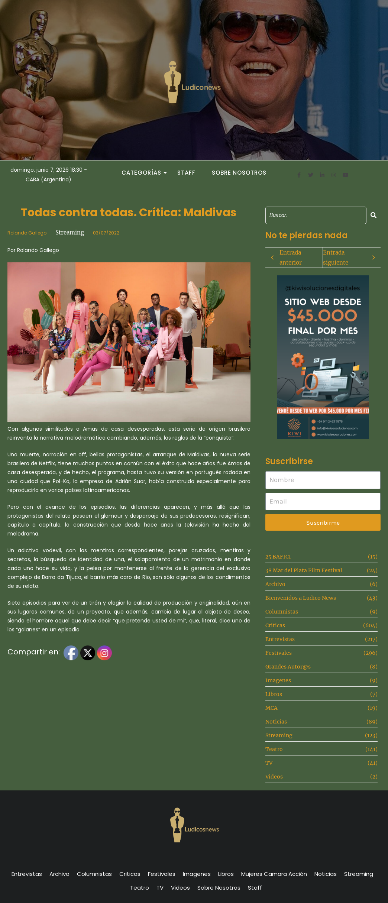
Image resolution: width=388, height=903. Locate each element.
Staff (186, 173)
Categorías (143, 173)
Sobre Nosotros (239, 173)
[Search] (315, 215)
